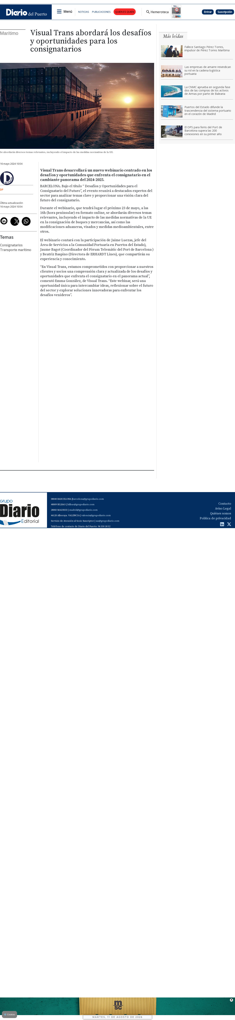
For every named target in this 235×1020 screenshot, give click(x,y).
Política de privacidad (215, 518)
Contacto (224, 504)
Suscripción (225, 12)
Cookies (9, 1014)
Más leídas (173, 36)
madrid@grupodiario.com (83, 510)
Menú (67, 11)
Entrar (208, 12)
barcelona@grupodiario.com (88, 499)
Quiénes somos (220, 513)
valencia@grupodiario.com (96, 515)
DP (1, 189)
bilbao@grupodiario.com (81, 504)
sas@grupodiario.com (107, 520)
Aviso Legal (223, 508)
